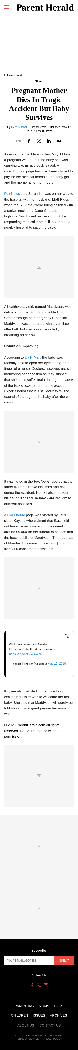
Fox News (12, 194)
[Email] (59, 141)
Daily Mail (32, 357)
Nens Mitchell (19, 127)
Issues (39, 1015)
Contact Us (50, 1025)
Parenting (24, 1006)
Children (19, 1015)
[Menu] (6, 7)
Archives (58, 1015)
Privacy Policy (52, 1039)
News (39, 81)
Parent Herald (15, 75)
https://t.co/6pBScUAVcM (26, 654)
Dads (58, 1006)
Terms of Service (27, 1039)
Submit (64, 960)
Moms (44, 1006)
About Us (25, 1025)
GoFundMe (16, 515)
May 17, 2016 (57, 663)
